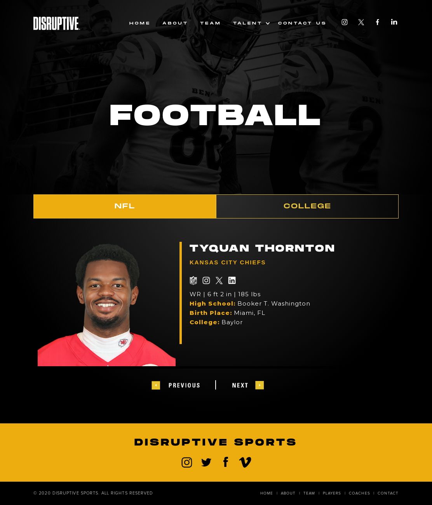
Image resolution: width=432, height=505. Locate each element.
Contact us (302, 23)
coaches (359, 493)
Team (309, 493)
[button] (249, 23)
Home (140, 23)
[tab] (124, 206)
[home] (56, 22)
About (175, 23)
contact (388, 493)
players (332, 493)
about (288, 493)
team (210, 23)
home (266, 493)
